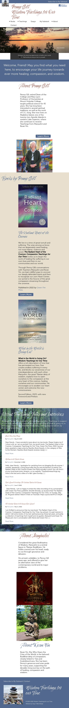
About (55, 21)
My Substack (44, 21)
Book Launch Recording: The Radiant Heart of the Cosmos (23, 482)
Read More (9, 453)
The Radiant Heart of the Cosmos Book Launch (19, 504)
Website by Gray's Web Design (34, 703)
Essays (33, 21)
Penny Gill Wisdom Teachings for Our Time (33, 11)
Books (13, 21)
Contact (14, 25)
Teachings (23, 21)
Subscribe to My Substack (57, 2)
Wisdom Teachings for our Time (44, 690)
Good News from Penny (12, 436)
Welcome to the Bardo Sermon (14, 459)
